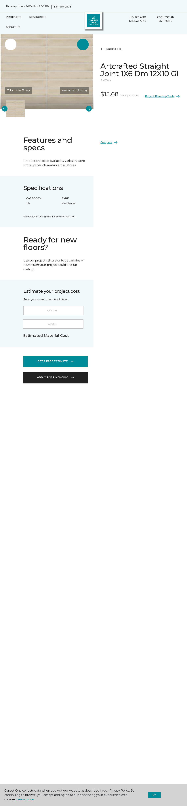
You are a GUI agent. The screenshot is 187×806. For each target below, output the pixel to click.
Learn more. (25, 799)
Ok (154, 794)
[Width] (53, 324)
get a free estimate (55, 361)
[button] (127, 29)
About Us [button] (13, 27)
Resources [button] (37, 17)
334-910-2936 (62, 6)
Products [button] (14, 17)
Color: (18, 90)
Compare (109, 142)
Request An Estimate (165, 19)
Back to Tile (110, 49)
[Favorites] (131, 29)
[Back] (4, 109)
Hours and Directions (137, 19)
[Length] (53, 310)
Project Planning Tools (162, 96)
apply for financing (55, 377)
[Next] (89, 109)
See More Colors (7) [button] (74, 90)
